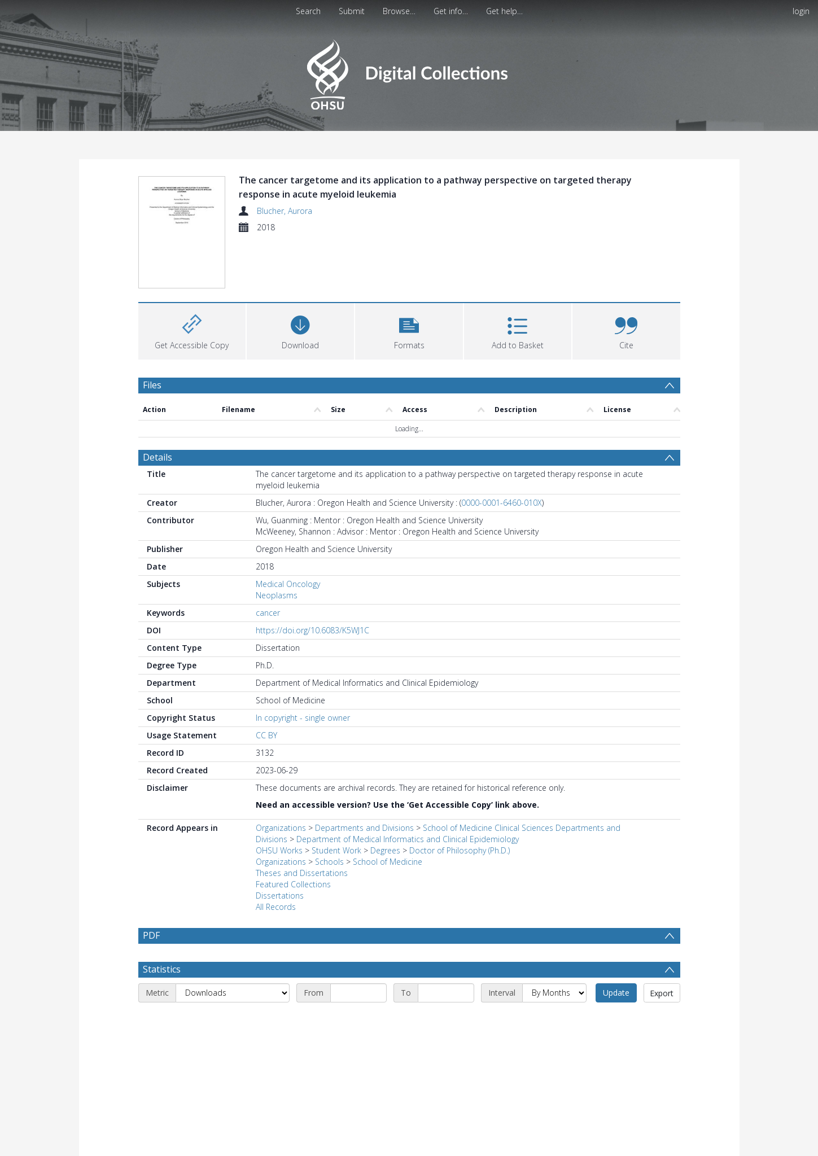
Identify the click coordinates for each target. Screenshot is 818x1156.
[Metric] (233, 992)
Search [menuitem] (308, 11)
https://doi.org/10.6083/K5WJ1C (312, 630)
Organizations (281, 827)
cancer (268, 612)
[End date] (446, 992)
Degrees (385, 850)
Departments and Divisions (364, 827)
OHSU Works (279, 850)
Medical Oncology (288, 584)
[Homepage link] (409, 71)
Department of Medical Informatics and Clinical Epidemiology (407, 839)
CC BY (266, 735)
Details (157, 457)
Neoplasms (277, 595)
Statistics (162, 969)
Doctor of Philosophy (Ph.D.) (459, 850)
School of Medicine (387, 861)
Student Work (336, 850)
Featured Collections (293, 884)
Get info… (451, 11)
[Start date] (358, 992)
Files (152, 385)
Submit (352, 11)
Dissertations (280, 895)
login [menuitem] (801, 11)
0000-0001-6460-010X (501, 502)
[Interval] (554, 992)
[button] (408, 330)
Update (616, 992)
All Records (276, 906)
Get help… (504, 11)
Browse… (399, 11)
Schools (329, 861)
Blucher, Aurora (284, 210)
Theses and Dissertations (302, 873)
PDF (151, 935)
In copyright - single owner (303, 717)
